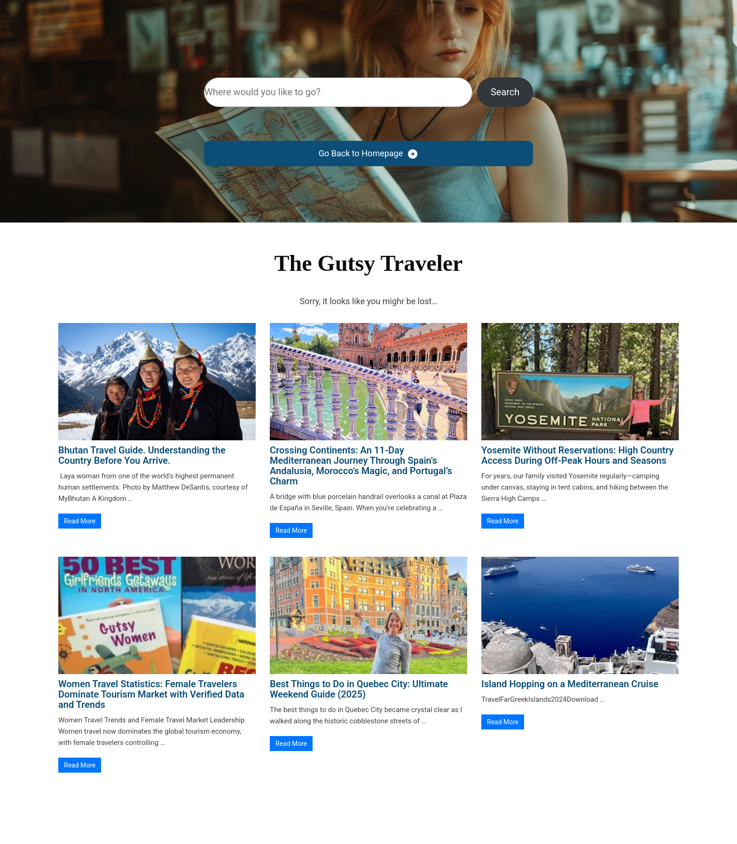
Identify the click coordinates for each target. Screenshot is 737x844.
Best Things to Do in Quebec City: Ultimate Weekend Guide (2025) (359, 689)
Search (219, 70)
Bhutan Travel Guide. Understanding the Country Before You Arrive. (142, 455)
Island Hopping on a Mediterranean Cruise (570, 684)
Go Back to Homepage (361, 153)
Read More (79, 521)
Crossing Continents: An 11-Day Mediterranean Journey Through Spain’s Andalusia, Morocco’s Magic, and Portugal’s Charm (361, 465)
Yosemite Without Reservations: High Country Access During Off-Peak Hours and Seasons (577, 455)
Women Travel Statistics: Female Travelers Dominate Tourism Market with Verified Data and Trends (151, 694)
